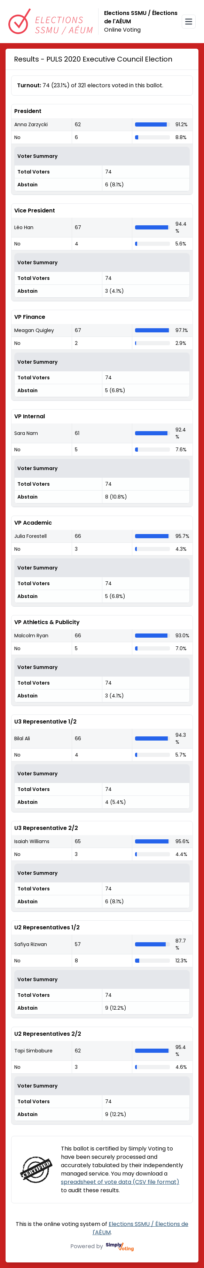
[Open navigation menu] (189, 22)
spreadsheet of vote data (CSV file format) (120, 1182)
